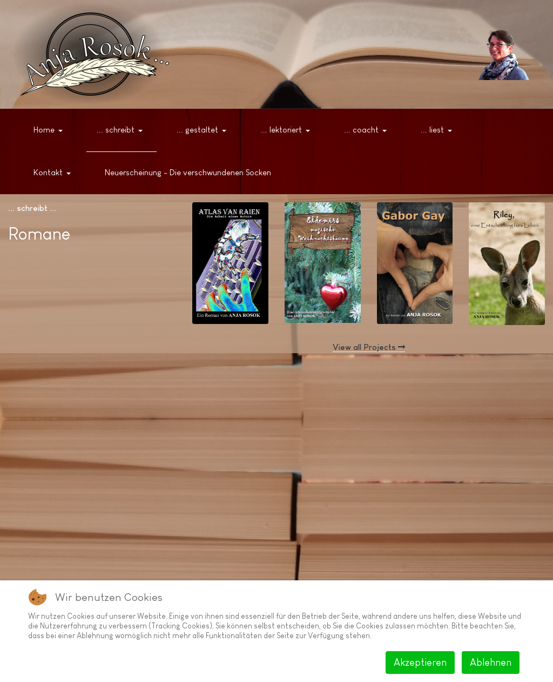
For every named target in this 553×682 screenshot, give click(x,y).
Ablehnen (490, 662)
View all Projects (369, 347)
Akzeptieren (420, 662)
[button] (50, 130)
